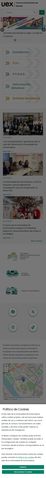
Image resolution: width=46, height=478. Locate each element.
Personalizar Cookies (23, 472)
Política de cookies (26, 457)
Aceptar (23, 467)
